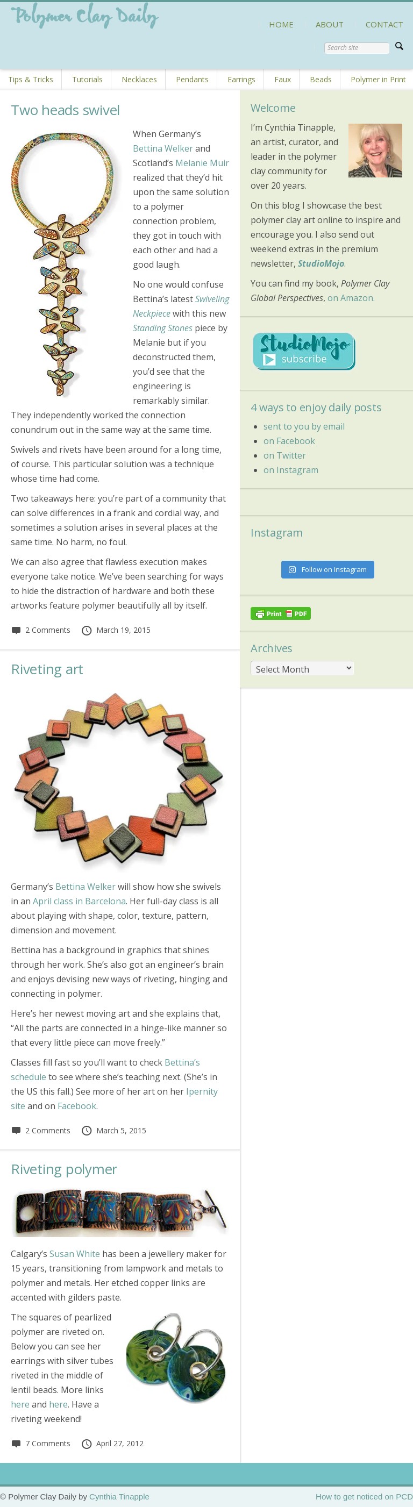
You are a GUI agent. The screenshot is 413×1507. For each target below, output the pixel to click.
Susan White (74, 1254)
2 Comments (40, 630)
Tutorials (87, 79)
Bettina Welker (163, 148)
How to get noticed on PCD (364, 1496)
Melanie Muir (202, 163)
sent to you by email (304, 426)
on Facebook (289, 441)
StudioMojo (321, 263)
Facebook (77, 1106)
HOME (281, 24)
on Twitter (285, 455)
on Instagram (291, 470)
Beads (321, 79)
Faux (282, 79)
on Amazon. (351, 298)
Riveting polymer (64, 1169)
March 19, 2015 (115, 630)
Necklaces (139, 79)
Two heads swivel (65, 109)
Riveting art (47, 668)
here (20, 1404)
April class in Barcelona (79, 901)
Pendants (192, 79)
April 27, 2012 (112, 1443)
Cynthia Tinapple (119, 1496)
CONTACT (384, 24)
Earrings (241, 79)
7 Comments (40, 1443)
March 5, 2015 (113, 1130)
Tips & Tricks (30, 79)
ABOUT (330, 24)
